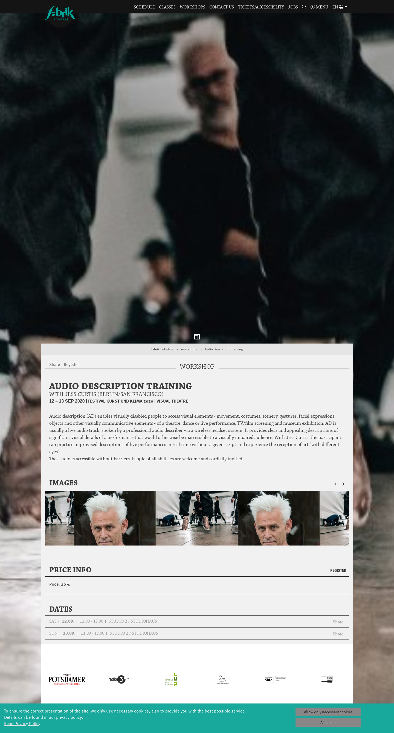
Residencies (197, 669)
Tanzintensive (145, 669)
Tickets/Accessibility (261, 7)
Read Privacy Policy (22, 723)
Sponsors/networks (249, 675)
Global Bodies (93, 658)
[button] (304, 7)
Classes (167, 7)
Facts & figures (249, 669)
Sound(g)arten (93, 702)
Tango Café (93, 696)
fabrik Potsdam (162, 284)
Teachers (145, 680)
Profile (249, 658)
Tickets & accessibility (301, 658)
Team (249, 680)
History (249, 664)
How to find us (301, 669)
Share (338, 556)
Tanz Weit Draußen (197, 680)
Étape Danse (197, 664)
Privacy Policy (300, 685)
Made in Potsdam (93, 675)
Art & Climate (93, 669)
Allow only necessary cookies (328, 711)
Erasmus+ (145, 685)
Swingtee (93, 691)
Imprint (301, 691)
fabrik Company (197, 685)
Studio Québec (197, 675)
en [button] (337, 7)
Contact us (221, 7)
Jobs (293, 7)
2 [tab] (201, 485)
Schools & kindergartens (145, 664)
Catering (301, 664)
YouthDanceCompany (145, 658)
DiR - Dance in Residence (197, 696)
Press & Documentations (300, 696)
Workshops (192, 7)
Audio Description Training (223, 284)
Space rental (301, 675)
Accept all (328, 722)
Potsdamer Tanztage (93, 685)
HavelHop (93, 680)
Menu (319, 7)
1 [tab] (193, 485)
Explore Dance (197, 658)
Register (338, 505)
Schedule (144, 7)
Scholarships (145, 675)
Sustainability (249, 685)
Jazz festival (93, 664)
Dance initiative (197, 691)
